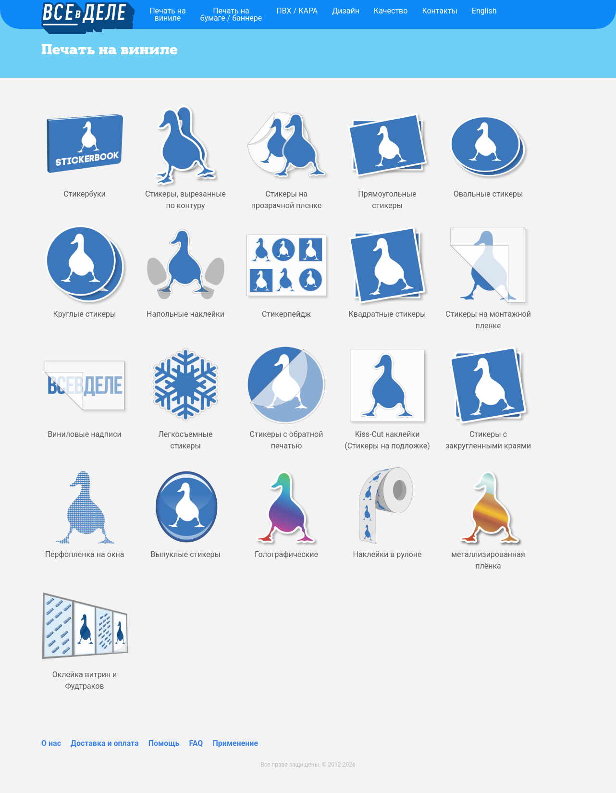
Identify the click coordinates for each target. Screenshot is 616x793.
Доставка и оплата (105, 743)
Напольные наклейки (185, 314)
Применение (235, 743)
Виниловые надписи (85, 434)
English (484, 10)
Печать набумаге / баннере (231, 14)
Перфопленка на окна (84, 554)
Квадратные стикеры (387, 314)
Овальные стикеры (488, 193)
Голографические (286, 554)
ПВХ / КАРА (297, 10)
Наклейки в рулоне (387, 554)
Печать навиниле (167, 14)
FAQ (196, 743)
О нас (51, 743)
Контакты (439, 10)
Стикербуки (84, 193)
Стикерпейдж (286, 314)
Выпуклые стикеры (185, 554)
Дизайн (345, 10)
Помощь (164, 743)
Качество (391, 10)
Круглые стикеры (84, 314)
